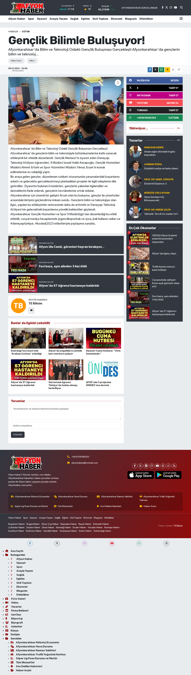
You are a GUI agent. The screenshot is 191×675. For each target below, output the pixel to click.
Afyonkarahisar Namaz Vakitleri (115, 496)
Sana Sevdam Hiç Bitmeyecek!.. (154, 199)
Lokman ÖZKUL (153, 164)
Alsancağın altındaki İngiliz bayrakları (159, 153)
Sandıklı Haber (50, 531)
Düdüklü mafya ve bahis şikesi (161, 168)
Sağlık (74, 18)
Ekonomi (116, 18)
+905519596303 (80, 457)
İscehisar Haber (16, 531)
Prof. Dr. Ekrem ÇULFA (157, 210)
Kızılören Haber (34, 531)
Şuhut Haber (85, 531)
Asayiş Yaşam (59, 18)
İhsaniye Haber (112, 527)
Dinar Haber (48, 527)
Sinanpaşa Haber (68, 531)
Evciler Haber (79, 527)
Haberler (13, 32)
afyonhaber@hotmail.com (84, 463)
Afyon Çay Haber (50, 524)
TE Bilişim (178, 526)
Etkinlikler (146, 18)
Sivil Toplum (100, 18)
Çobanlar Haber (16, 527)
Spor (31, 18)
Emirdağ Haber (63, 527)
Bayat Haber (85, 524)
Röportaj (13, 618)
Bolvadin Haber (101, 524)
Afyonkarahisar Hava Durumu (71, 496)
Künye (11, 630)
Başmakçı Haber (69, 524)
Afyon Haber (16, 18)
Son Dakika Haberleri (109, 506)
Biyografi (14, 622)
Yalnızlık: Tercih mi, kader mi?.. (161, 214)
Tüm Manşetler (63, 506)
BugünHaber (33, 524)
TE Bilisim (35, 303)
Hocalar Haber (95, 527)
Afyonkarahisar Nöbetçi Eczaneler (30, 496)
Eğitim (85, 18)
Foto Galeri (15, 598)
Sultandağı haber (102, 531)
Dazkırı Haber (33, 527)
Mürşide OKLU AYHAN (157, 193)
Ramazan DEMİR (153, 147)
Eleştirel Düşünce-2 (155, 183)
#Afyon (32, 61)
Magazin (131, 18)
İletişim (12, 634)
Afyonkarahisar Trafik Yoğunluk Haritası (157, 498)
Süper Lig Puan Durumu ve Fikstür (29, 506)
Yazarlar (13, 606)
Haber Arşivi (148, 506)
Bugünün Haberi (16, 524)
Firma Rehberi (16, 610)
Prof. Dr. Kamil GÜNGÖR (158, 179)
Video (11, 602)
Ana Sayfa (14, 551)
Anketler (13, 626)
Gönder (17, 434)
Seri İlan (13, 614)
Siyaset (42, 18)
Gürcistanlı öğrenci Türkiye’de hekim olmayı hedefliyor (62, 385)
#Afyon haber (16, 61)
